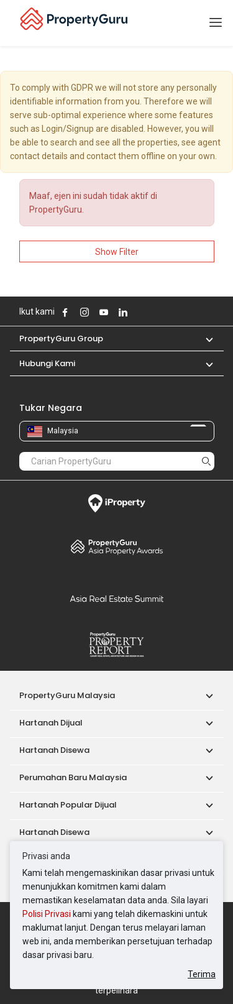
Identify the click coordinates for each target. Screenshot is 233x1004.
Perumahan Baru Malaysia (73, 777)
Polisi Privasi (46, 914)
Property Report (116, 644)
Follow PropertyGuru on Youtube (103, 312)
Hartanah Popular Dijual (68, 805)
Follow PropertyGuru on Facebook (65, 312)
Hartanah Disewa (54, 750)
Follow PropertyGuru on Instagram (84, 312)
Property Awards (116, 546)
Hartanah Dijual (51, 723)
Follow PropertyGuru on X (140, 312)
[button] (203, 338)
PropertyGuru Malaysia (67, 695)
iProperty (116, 503)
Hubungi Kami (47, 363)
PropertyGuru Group (61, 338)
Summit (116, 598)
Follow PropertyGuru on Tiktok (154, 312)
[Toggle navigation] (215, 23)
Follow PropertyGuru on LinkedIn (123, 312)
